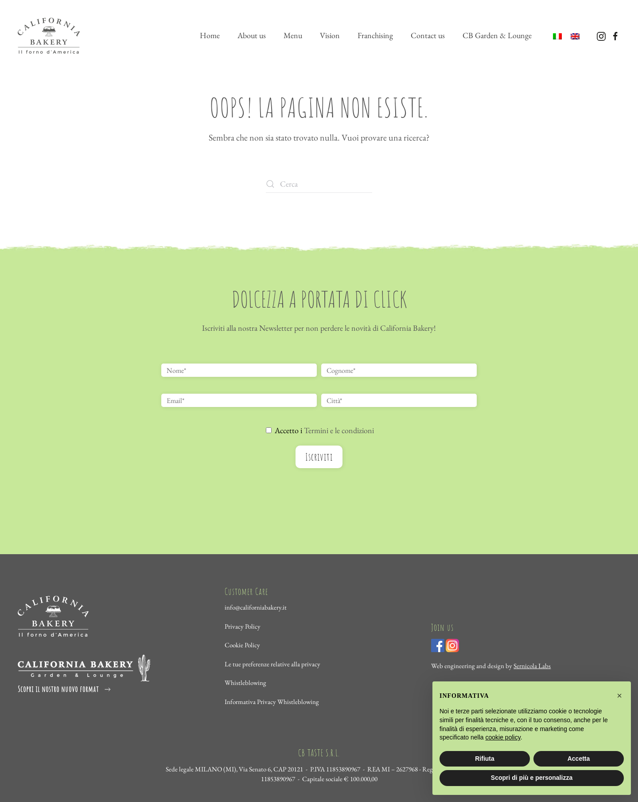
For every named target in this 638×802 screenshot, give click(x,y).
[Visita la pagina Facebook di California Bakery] (615, 35)
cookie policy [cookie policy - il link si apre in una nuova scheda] (503, 737)
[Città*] (399, 400)
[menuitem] (557, 35)
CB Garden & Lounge (497, 35)
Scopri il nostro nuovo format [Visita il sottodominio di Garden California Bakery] (65, 689)
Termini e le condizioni (339, 430)
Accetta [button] (579, 758)
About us (251, 35)
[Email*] (239, 400)
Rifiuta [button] (484, 758)
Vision (330, 35)
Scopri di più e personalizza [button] (531, 777)
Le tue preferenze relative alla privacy (272, 664)
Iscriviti (319, 457)
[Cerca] (319, 184)
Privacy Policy (243, 626)
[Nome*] (239, 370)
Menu (293, 35)
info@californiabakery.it (256, 607)
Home (210, 35)
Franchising (375, 35)
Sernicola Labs (532, 665)
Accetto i (320, 430)
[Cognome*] (399, 370)
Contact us (428, 35)
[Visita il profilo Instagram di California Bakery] (601, 35)
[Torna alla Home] (49, 35)
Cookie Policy (242, 645)
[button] (619, 696)
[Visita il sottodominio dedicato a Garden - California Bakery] (84, 667)
